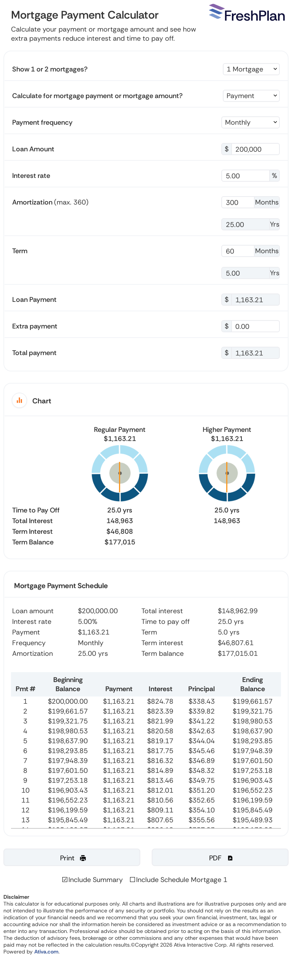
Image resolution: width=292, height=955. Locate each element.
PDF (221, 858)
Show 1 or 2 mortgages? (49, 69)
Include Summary (95, 879)
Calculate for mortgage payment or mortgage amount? (97, 95)
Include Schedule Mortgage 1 (181, 879)
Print (73, 858)
